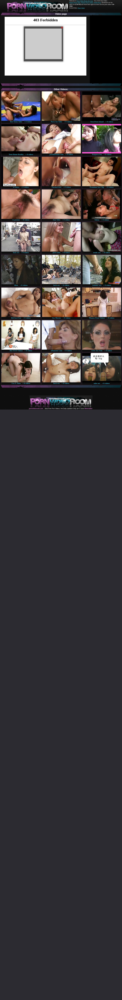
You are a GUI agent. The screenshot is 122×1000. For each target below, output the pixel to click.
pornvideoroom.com (36, 408)
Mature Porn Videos (87, 2)
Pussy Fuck (81, 8)
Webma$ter (88, 408)
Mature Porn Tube (75, 2)
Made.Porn (97, 2)
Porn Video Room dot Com (85, 1)
